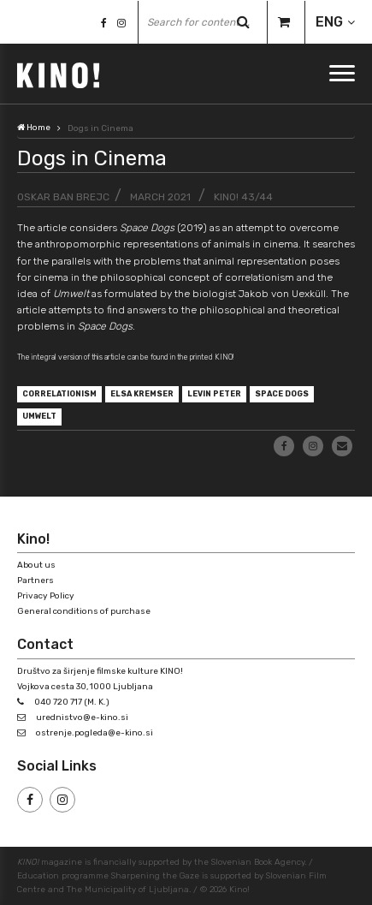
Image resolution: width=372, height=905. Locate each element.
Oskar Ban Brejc (63, 197)
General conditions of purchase (84, 611)
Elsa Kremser (142, 394)
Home (33, 127)
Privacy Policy (45, 596)
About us (36, 565)
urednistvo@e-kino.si (82, 717)
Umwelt (39, 416)
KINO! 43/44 (243, 197)
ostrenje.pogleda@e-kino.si (94, 733)
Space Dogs (282, 394)
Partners (35, 580)
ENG (329, 22)
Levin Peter (214, 394)
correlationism (59, 394)
